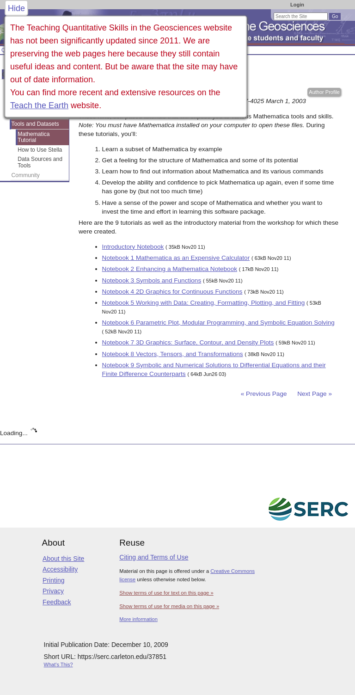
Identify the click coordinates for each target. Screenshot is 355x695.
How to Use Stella (40, 150)
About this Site (63, 558)
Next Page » (313, 393)
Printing (53, 580)
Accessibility (60, 569)
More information (138, 619)
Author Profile (324, 92)
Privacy (53, 591)
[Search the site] (301, 16)
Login (297, 4)
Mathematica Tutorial (33, 137)
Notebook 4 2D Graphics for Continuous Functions (172, 291)
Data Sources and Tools (40, 162)
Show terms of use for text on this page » (166, 593)
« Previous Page (264, 393)
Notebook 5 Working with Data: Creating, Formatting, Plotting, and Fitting (203, 302)
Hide (16, 8)
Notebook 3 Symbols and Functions (152, 280)
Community (26, 175)
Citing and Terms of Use (153, 557)
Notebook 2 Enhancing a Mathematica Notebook (169, 268)
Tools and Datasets (35, 124)
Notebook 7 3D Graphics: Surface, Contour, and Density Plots (188, 342)
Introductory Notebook (133, 246)
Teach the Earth (39, 105)
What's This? (58, 664)
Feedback (57, 602)
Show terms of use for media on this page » (169, 606)
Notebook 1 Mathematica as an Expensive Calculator (176, 257)
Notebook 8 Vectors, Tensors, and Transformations (172, 354)
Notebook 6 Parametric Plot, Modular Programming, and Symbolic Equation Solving (218, 322)
